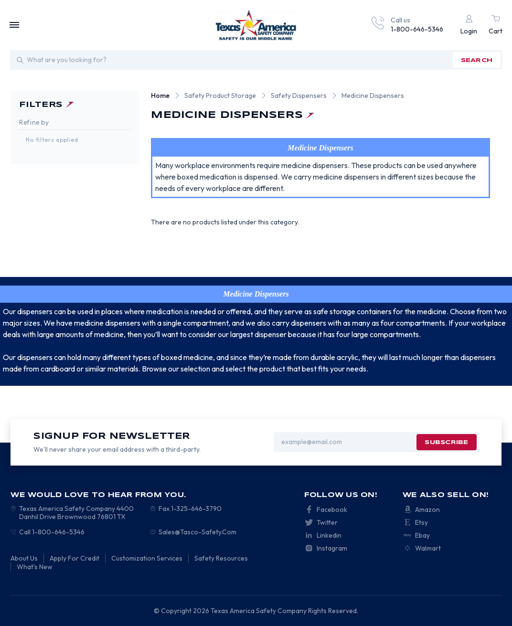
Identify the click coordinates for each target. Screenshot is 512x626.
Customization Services (146, 558)
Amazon (427, 509)
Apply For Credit (74, 558)
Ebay (422, 535)
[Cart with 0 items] (495, 25)
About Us (24, 558)
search (476, 60)
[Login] (468, 25)
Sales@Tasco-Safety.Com (197, 532)
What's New (35, 566)
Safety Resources (221, 558)
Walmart (428, 548)
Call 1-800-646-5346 (52, 532)
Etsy (421, 522)
